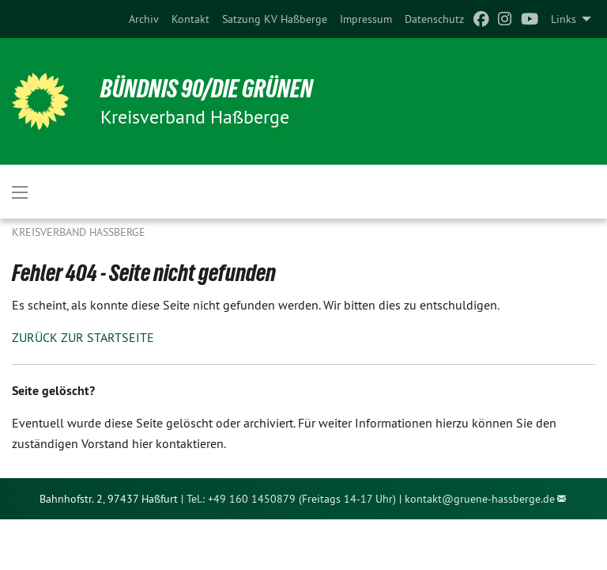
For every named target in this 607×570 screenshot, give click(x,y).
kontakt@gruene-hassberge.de (480, 499)
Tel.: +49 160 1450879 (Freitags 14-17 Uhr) (291, 499)
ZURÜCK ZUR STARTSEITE (83, 337)
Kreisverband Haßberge (78, 232)
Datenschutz (434, 19)
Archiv (144, 19)
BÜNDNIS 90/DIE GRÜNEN (206, 88)
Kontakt (190, 19)
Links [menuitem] (563, 19)
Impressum (366, 19)
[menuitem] (144, 19)
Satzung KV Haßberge (274, 19)
